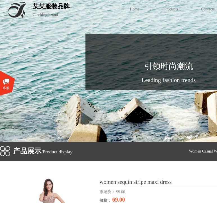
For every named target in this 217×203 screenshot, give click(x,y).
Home (134, 9)
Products (171, 9)
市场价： (108, 192)
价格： (106, 200)
